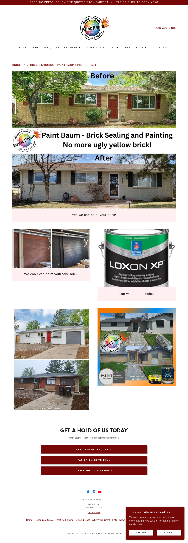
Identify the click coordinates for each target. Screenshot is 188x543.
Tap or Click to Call (94, 460)
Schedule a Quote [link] (45, 47)
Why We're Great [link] (101, 520)
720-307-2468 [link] (166, 28)
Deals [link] (145, 520)
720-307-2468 (94, 513)
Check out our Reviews (94, 470)
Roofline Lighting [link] (64, 520)
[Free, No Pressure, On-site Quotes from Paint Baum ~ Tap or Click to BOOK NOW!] (94, 2)
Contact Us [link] (160, 47)
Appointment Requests (94, 449)
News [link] (122, 520)
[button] (72, 47)
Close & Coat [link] (95, 47)
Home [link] (23, 47)
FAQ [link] (114, 520)
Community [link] (134, 520)
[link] (94, 27)
